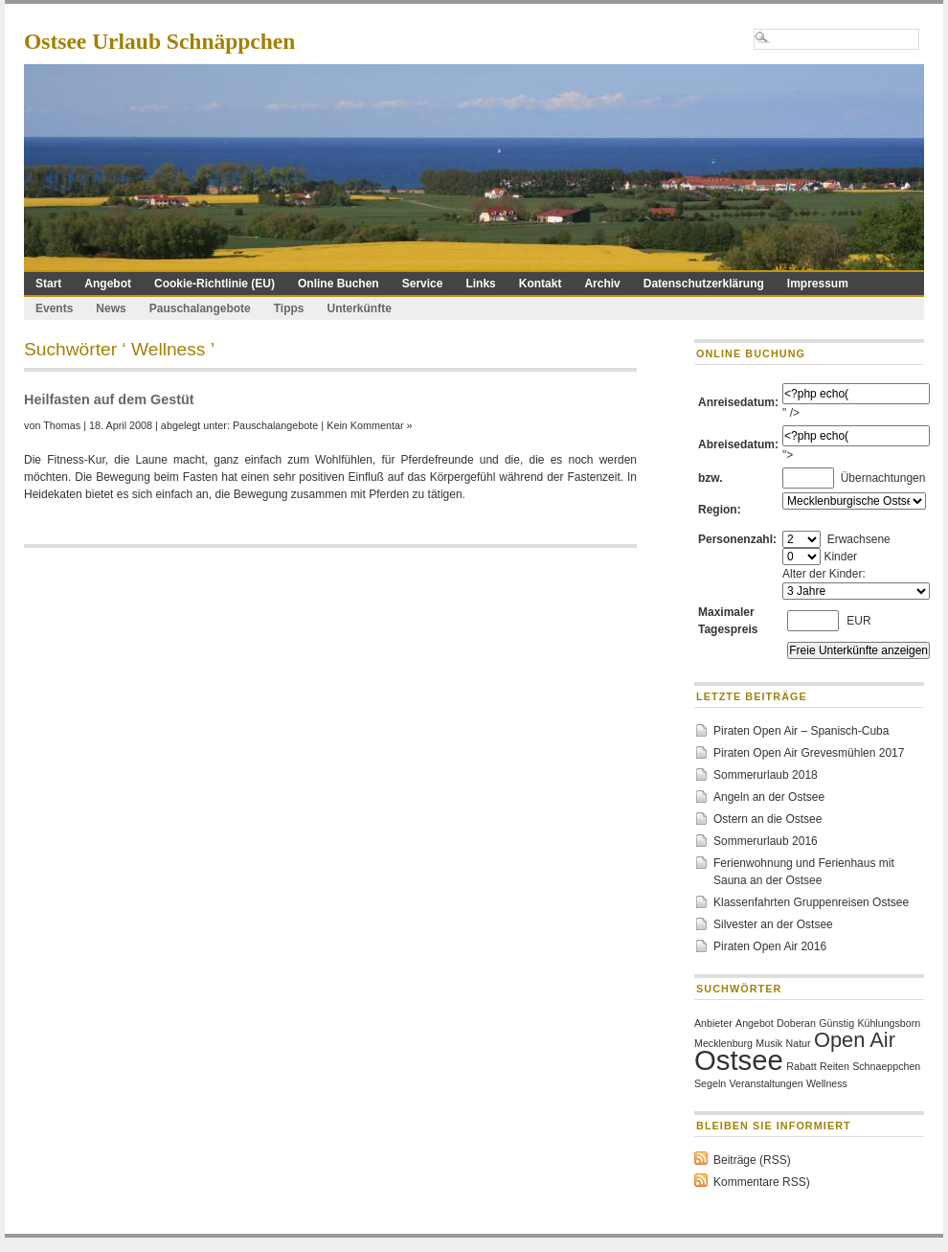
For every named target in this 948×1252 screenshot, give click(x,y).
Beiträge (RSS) (752, 1160)
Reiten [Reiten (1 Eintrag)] (834, 1066)
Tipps (289, 308)
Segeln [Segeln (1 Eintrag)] (710, 1083)
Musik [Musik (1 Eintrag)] (769, 1043)
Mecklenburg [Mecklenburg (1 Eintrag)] (723, 1043)
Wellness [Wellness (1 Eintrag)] (826, 1083)
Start (48, 283)
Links (480, 283)
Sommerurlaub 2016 (765, 841)
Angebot (107, 283)
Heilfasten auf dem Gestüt (109, 399)
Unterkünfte (359, 308)
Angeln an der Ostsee (768, 797)
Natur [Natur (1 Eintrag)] (798, 1043)
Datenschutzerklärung (703, 283)
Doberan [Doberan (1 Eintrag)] (796, 1023)
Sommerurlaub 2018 (765, 775)
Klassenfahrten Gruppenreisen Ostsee (811, 902)
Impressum (817, 283)
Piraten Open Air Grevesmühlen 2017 (808, 753)
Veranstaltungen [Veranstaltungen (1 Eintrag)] (766, 1083)
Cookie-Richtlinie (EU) (214, 283)
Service (422, 283)
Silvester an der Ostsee (773, 924)
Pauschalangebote (200, 308)
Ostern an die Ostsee (767, 819)
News (110, 308)
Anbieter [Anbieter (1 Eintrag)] (713, 1023)
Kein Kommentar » (369, 425)
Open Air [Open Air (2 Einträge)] (854, 1040)
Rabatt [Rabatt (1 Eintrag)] (801, 1066)
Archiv (602, 283)
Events (54, 308)
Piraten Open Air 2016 (769, 946)
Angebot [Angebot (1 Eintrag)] (754, 1023)
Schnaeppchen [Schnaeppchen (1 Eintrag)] (886, 1066)
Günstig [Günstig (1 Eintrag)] (836, 1023)
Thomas (61, 425)
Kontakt (540, 283)
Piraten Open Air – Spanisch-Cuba (801, 731)
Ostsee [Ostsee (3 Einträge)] (738, 1060)
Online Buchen (338, 283)
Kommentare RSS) (761, 1182)
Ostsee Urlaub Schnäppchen (159, 41)
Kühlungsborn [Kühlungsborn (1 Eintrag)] (888, 1023)
